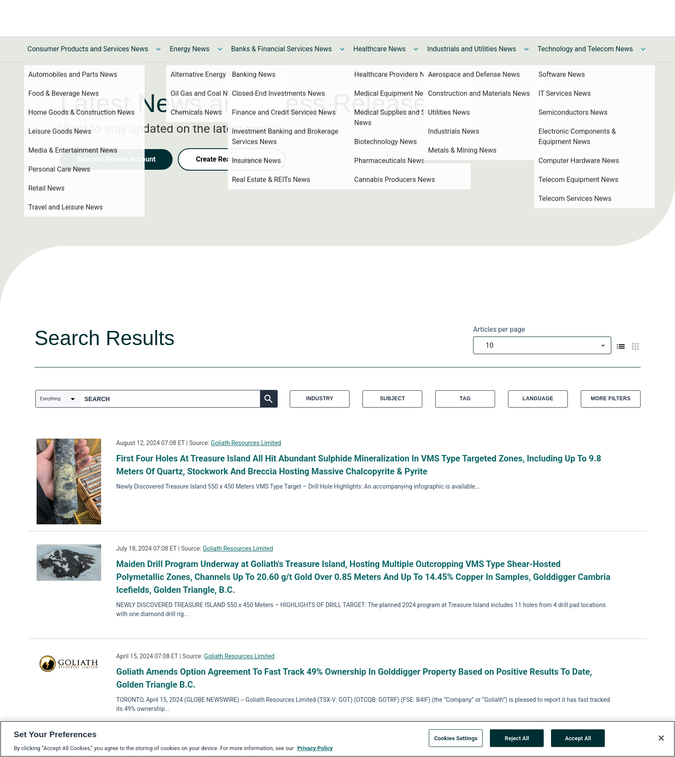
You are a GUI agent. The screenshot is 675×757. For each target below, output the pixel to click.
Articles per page (499, 329)
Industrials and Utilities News (471, 49)
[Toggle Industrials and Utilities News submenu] (526, 49)
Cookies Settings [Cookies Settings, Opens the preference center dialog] (455, 738)
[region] (337, 739)
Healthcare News (379, 49)
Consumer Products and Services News (88, 49)
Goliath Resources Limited (246, 442)
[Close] (661, 738)
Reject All (517, 738)
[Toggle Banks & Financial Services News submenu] (342, 49)
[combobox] (542, 345)
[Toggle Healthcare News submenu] (416, 49)
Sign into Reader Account (116, 159)
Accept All (578, 738)
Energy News (189, 49)
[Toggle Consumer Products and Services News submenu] (158, 49)
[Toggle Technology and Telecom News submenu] (643, 49)
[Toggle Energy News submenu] (220, 49)
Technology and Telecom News (585, 49)
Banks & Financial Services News (281, 49)
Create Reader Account (231, 159)
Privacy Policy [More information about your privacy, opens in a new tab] (314, 748)
